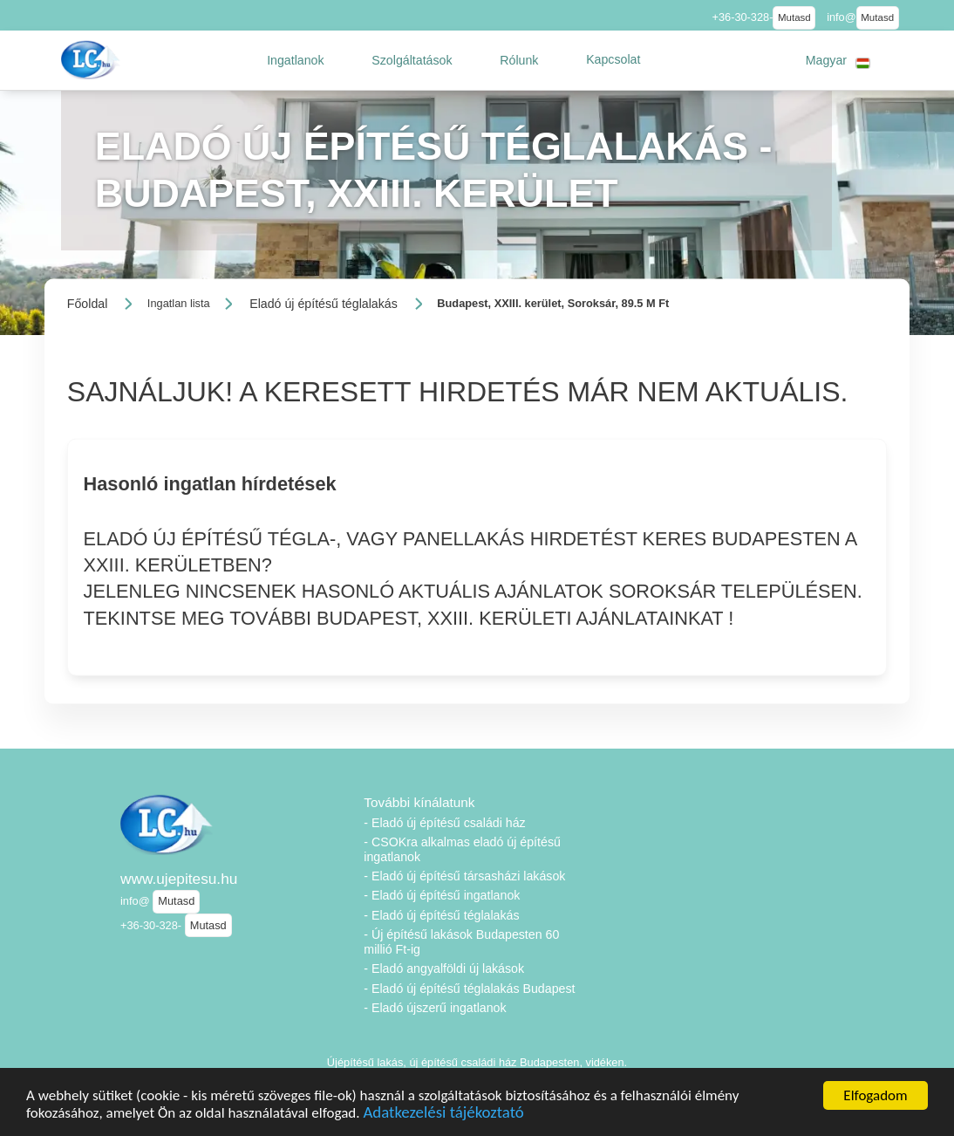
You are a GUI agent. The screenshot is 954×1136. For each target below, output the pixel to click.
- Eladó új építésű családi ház (444, 823)
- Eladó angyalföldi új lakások (444, 968)
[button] (295, 60)
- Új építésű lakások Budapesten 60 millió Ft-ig (461, 941)
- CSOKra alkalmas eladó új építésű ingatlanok (462, 849)
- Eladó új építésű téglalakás (441, 915)
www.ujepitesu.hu (178, 878)
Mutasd (794, 17)
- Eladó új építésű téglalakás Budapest (469, 989)
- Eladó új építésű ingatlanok (442, 895)
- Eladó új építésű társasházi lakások (464, 876)
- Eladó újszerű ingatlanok (435, 1008)
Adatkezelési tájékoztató (443, 1115)
